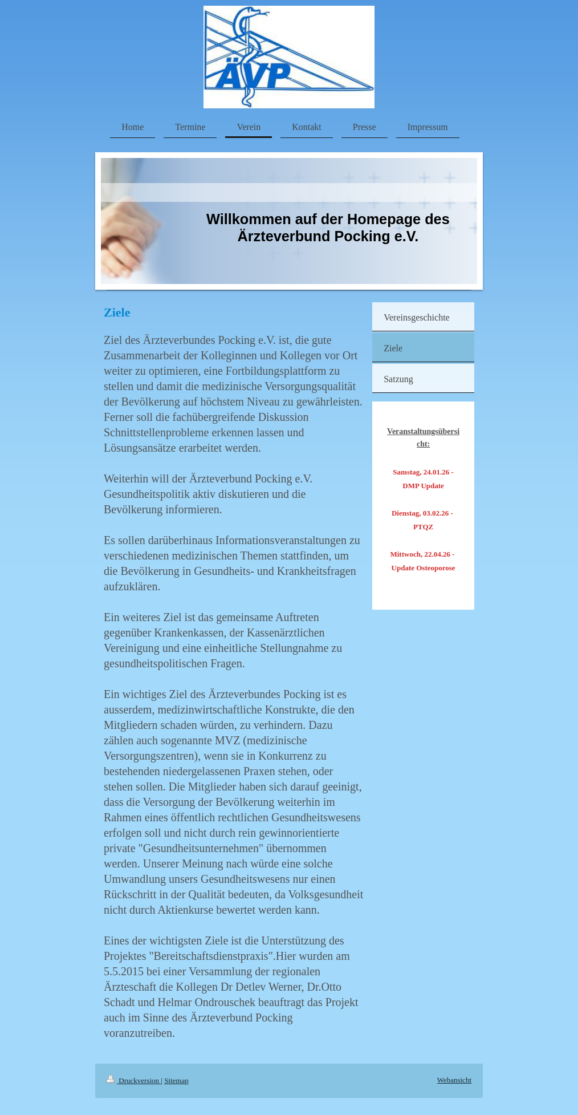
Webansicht (454, 1080)
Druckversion (134, 1080)
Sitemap (176, 1080)
